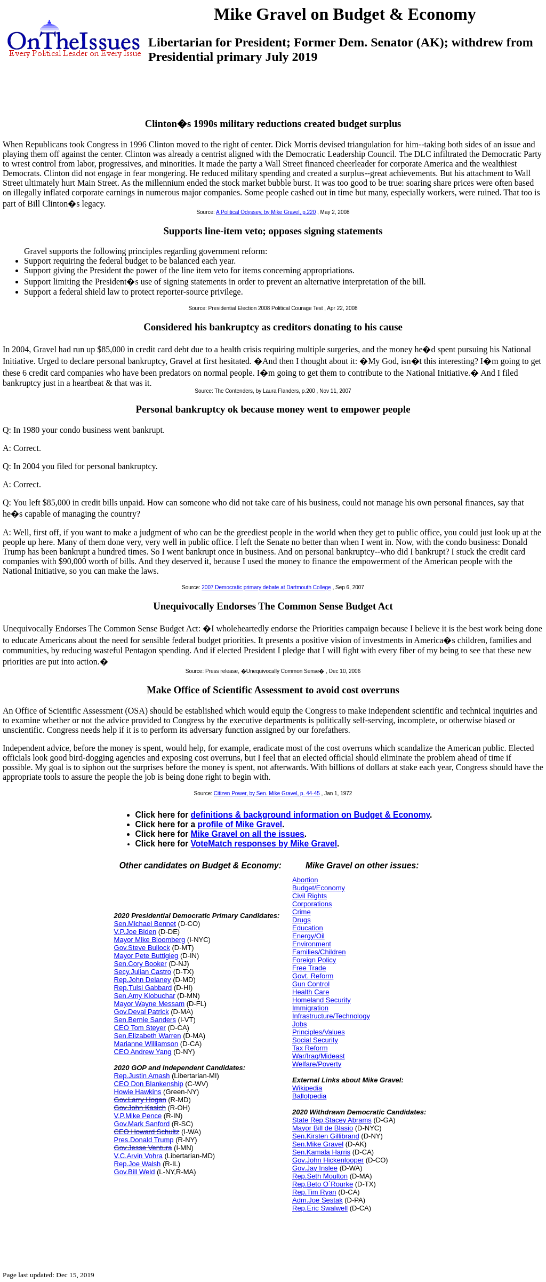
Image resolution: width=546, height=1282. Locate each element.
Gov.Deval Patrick (141, 1012)
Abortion (305, 880)
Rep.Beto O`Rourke (322, 1184)
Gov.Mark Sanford (142, 1124)
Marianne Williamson (146, 1044)
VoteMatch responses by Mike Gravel (264, 843)
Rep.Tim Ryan (314, 1192)
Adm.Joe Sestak (317, 1200)
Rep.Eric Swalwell (320, 1208)
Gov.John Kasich (140, 1108)
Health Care (310, 992)
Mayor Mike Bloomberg (150, 940)
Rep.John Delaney (142, 980)
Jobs (299, 1024)
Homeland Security (321, 1000)
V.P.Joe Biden (135, 932)
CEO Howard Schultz (147, 1132)
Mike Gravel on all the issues (247, 833)
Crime (301, 912)
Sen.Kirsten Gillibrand (325, 1136)
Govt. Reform (312, 976)
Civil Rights (309, 896)
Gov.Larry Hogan (140, 1100)
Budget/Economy (318, 888)
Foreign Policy (314, 960)
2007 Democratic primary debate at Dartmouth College (266, 587)
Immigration (310, 1008)
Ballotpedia (309, 1096)
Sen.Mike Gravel (317, 1144)
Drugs (301, 920)
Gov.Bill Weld (134, 1172)
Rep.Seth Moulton (320, 1176)
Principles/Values (318, 1032)
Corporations (312, 904)
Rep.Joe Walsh (137, 1164)
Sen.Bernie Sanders (145, 1020)
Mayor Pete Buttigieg (146, 956)
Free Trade (309, 968)
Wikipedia (307, 1088)
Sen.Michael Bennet (145, 924)
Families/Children (319, 952)
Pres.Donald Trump (144, 1140)
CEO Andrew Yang (143, 1052)
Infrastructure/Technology (331, 1016)
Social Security (315, 1040)
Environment (311, 944)
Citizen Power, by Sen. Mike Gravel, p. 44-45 (267, 793)
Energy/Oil (308, 936)
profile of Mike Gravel (240, 824)
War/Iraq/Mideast (318, 1056)
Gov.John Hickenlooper (328, 1160)
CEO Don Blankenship (148, 1084)
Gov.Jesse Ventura (143, 1148)
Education (307, 928)
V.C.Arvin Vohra (138, 1156)
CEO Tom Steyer (140, 1028)
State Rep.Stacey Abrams (332, 1120)
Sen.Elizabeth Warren (147, 1036)
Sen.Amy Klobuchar (144, 996)
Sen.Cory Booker (140, 964)
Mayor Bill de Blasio (322, 1128)
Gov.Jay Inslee (315, 1168)
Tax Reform (309, 1048)
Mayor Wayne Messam (149, 1004)
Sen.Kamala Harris (321, 1152)
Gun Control (311, 984)
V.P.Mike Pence (138, 1116)
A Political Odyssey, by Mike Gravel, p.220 (266, 212)
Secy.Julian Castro (142, 972)
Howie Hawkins (138, 1092)
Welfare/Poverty (316, 1064)
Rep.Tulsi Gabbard (143, 988)
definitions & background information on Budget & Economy (310, 814)
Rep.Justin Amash (142, 1076)
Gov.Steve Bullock (142, 948)
